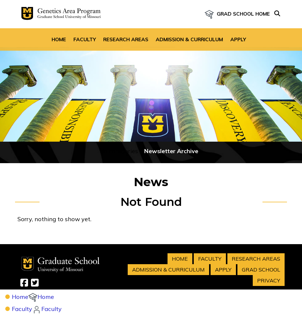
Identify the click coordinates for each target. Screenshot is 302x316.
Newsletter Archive (171, 132)
